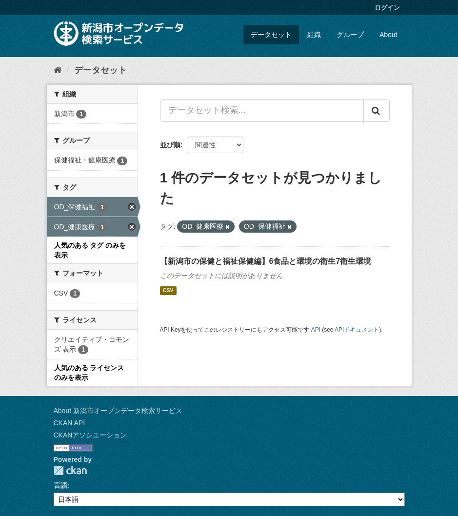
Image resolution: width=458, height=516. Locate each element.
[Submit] (376, 110)
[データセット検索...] (262, 110)
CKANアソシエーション (90, 435)
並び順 (170, 145)
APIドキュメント (357, 329)
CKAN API (69, 423)
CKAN (70, 470)
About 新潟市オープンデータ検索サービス (118, 411)
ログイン (387, 7)
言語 (60, 485)
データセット (271, 35)
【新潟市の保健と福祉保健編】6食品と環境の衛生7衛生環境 (266, 261)
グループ (350, 35)
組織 (314, 35)
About (388, 35)
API (315, 329)
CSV (168, 291)
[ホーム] (58, 70)
